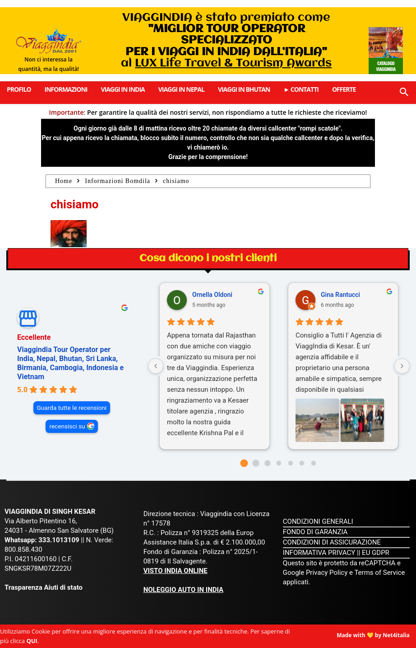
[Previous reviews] (155, 366)
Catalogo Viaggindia (385, 66)
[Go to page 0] (244, 463)
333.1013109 (58, 540)
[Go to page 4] (290, 463)
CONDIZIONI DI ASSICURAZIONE (332, 542)
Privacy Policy (327, 572)
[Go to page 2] (267, 463)
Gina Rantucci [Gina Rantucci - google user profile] (340, 294)
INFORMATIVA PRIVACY (319, 553)
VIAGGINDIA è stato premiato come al (226, 40)
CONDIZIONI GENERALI (318, 521)
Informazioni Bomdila (117, 181)
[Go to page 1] (255, 463)
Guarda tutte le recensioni (72, 407)
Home (63, 181)
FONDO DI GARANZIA (315, 532)
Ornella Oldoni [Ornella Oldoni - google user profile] (212, 294)
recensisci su (67, 426)
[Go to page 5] (302, 463)
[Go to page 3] (279, 463)
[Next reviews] (402, 366)
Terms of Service (379, 572)
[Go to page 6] (313, 463)
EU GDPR (375, 553)
